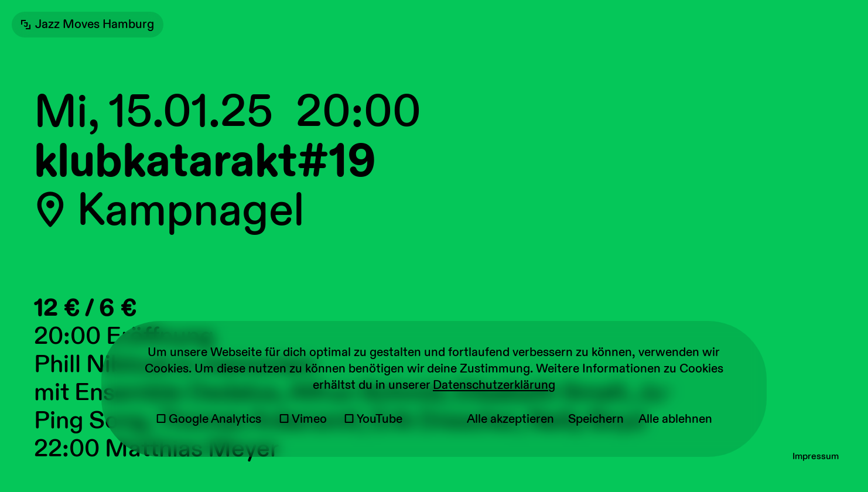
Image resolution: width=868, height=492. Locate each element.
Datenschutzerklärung (494, 385)
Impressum (815, 456)
